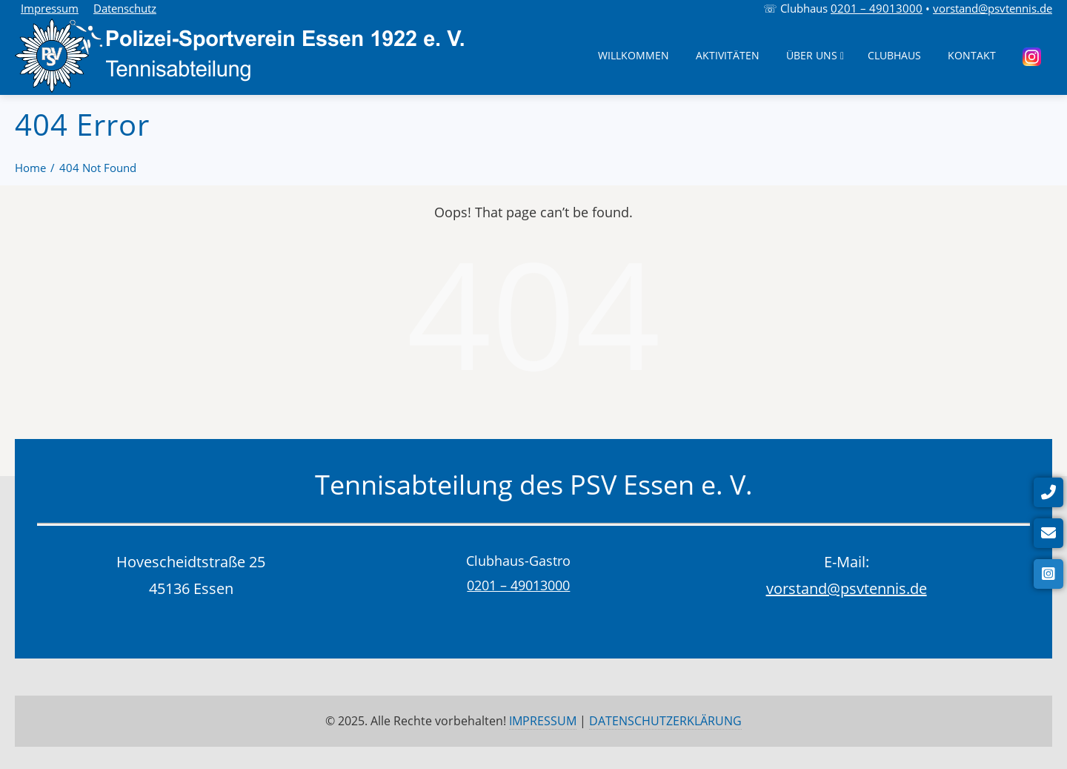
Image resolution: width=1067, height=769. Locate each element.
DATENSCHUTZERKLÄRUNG (665, 721)
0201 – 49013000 (877, 8)
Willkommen (633, 55)
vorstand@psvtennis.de (992, 8)
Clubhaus (894, 55)
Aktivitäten (727, 55)
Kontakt (972, 55)
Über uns (815, 55)
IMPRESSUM (542, 721)
